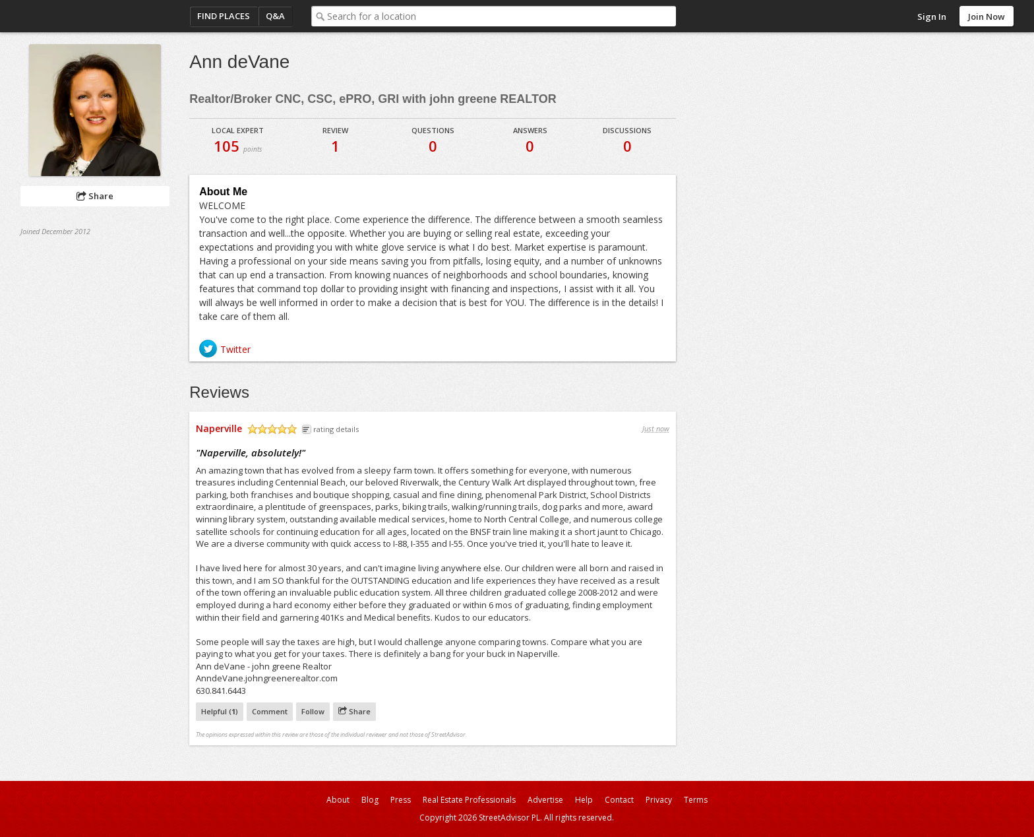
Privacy (659, 799)
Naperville (219, 428)
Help (584, 799)
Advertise (545, 799)
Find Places (223, 16)
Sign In (931, 16)
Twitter (235, 349)
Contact (619, 799)
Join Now (986, 16)
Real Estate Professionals (469, 799)
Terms (696, 799)
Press (400, 799)
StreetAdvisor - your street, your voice (73, 16)
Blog (370, 799)
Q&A (275, 16)
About (338, 799)
